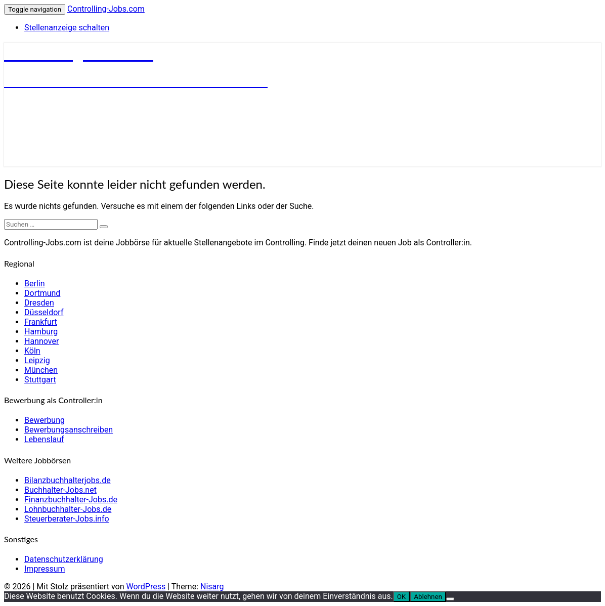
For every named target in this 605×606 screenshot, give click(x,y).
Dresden (39, 303)
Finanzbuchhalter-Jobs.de (70, 499)
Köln (32, 351)
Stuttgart (40, 379)
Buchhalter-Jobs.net (60, 490)
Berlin (34, 283)
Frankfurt (40, 322)
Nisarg (212, 586)
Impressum (44, 569)
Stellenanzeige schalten (66, 27)
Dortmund (42, 293)
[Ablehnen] (450, 598)
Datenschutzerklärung (63, 559)
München (41, 370)
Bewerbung (44, 420)
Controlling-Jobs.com (106, 9)
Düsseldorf (43, 312)
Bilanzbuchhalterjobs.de (67, 480)
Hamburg (41, 331)
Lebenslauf (44, 439)
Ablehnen (428, 596)
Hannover (41, 341)
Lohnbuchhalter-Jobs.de (67, 509)
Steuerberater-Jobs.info (66, 519)
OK (401, 596)
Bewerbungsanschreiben (68, 430)
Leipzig (37, 360)
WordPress (145, 586)
